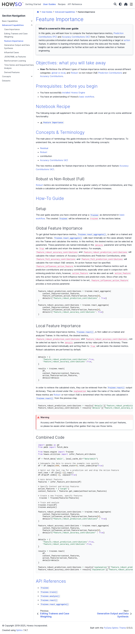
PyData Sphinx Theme (115, 627)
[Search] (115, 4)
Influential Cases (11, 52)
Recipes (62, 4)
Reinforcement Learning (15, 61)
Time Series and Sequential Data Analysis (19, 66)
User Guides (49, 4)
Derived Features (12, 72)
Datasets (6, 81)
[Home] (38, 12)
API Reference (75, 4)
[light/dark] (120, 4)
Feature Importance (13, 41)
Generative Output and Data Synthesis (17, 46)
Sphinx (19, 630)
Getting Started (33, 4)
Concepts (6, 76)
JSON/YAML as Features (15, 57)
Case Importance (12, 29)
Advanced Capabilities (13, 25)
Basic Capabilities (10, 21)
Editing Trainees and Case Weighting (16, 35)
